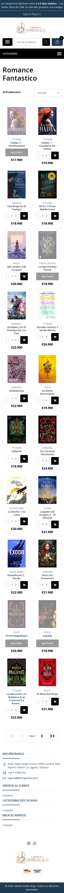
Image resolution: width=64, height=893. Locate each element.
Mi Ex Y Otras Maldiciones (47, 207)
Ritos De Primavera (47, 576)
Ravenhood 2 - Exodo (17, 576)
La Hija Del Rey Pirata (47, 268)
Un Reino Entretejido (47, 392)
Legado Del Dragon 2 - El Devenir (47, 514)
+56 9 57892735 (17, 772)
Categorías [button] (32, 54)
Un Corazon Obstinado (47, 452)
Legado (47, 635)
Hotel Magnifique (16, 635)
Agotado (17, 152)
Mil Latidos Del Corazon (16, 268)
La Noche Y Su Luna (16, 513)
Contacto (8, 795)
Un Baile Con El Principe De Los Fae (16, 330)
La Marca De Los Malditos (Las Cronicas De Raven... (16, 698)
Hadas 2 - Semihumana (17, 144)
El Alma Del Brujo (47, 694)
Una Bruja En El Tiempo (16, 207)
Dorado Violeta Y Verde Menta (47, 328)
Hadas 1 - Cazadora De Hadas (47, 145)
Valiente (16, 451)
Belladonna (17, 390)
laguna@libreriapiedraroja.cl (23, 778)
